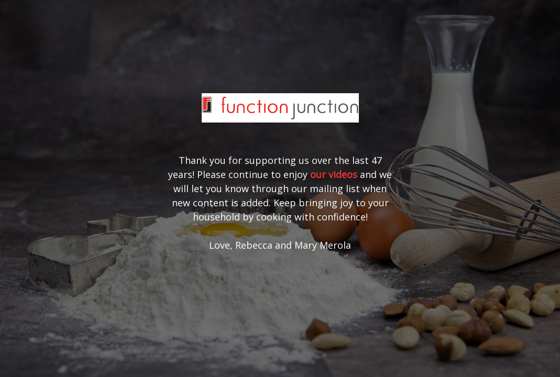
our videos (333, 174)
